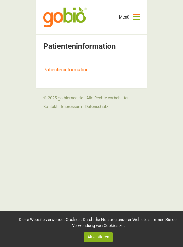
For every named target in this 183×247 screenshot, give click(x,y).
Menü (124, 17)
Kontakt (50, 106)
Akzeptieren (98, 237)
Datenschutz (96, 106)
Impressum (71, 106)
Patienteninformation (66, 69)
